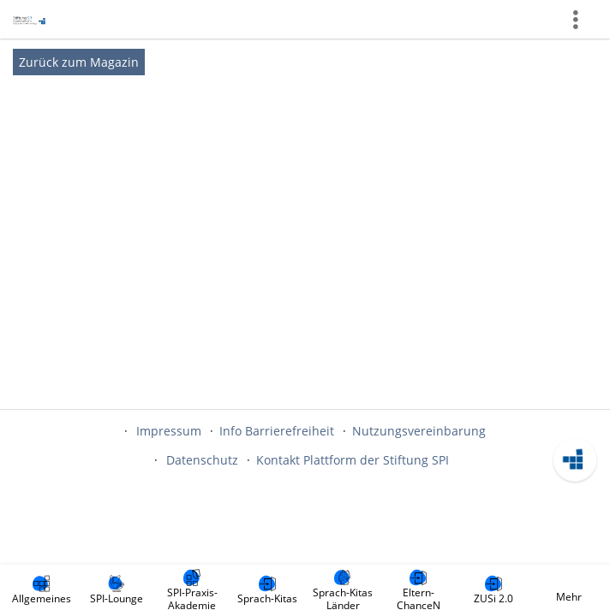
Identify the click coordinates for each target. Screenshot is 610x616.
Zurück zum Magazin (79, 62)
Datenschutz (202, 460)
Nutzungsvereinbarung (419, 431)
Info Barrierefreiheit (276, 431)
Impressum (168, 431)
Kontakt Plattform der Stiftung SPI (352, 460)
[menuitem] (41, 590)
